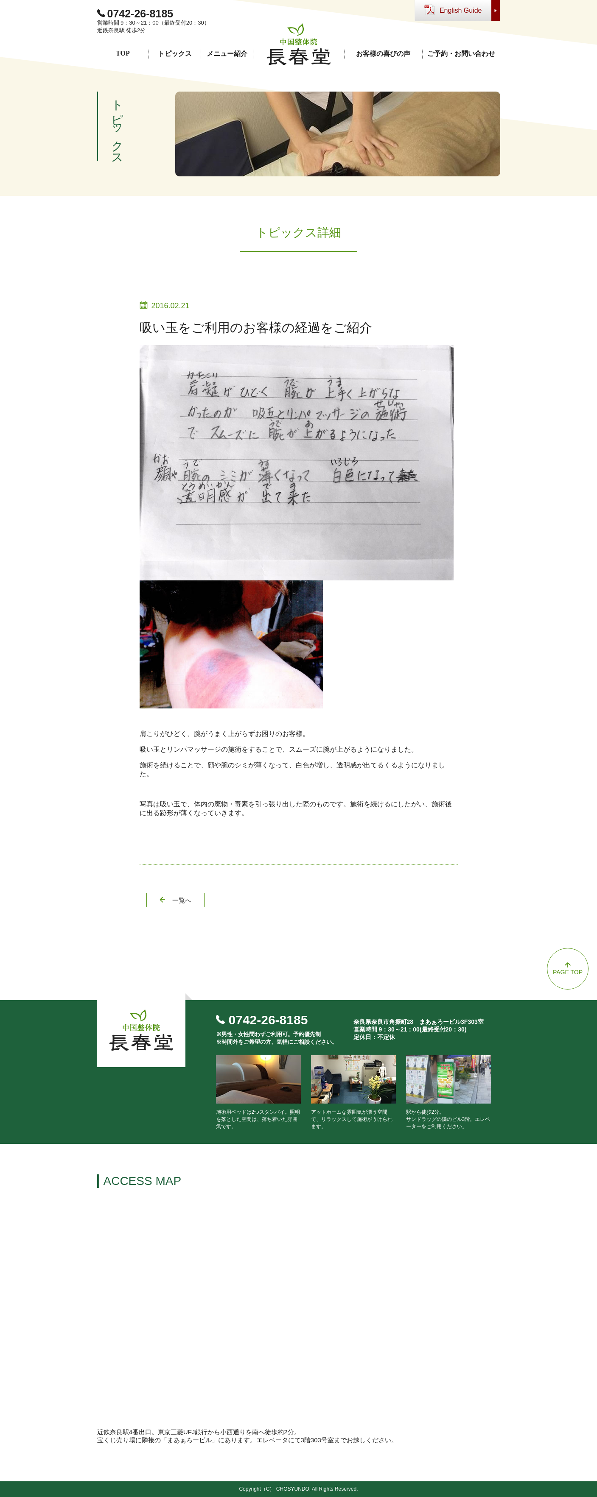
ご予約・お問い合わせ (461, 53)
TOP (123, 53)
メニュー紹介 (227, 53)
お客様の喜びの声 (383, 53)
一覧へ (181, 900)
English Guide (461, 10)
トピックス (175, 53)
